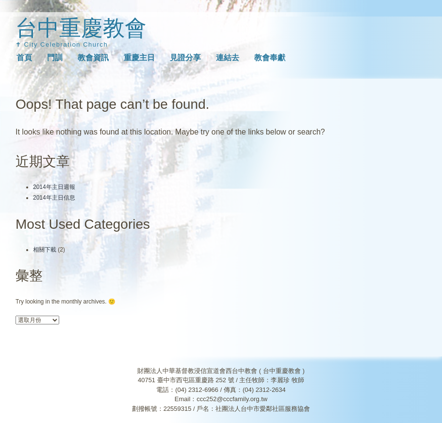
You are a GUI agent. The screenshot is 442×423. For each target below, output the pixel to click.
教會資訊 (93, 57)
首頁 (24, 57)
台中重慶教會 (81, 28)
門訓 (55, 57)
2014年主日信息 (54, 197)
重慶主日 (139, 57)
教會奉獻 (269, 57)
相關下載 (44, 249)
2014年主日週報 (54, 187)
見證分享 (185, 57)
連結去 (227, 57)
